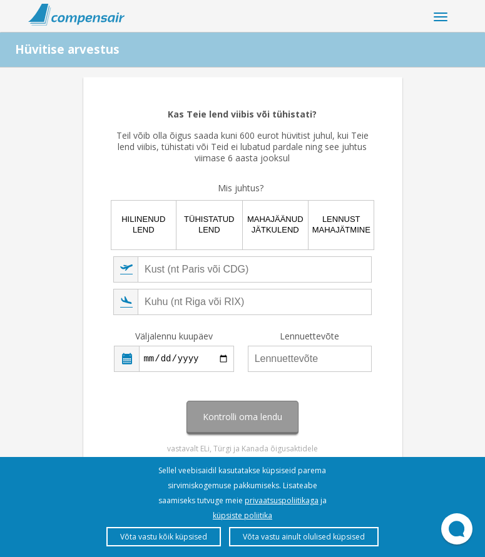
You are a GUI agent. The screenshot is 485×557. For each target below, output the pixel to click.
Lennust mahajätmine (341, 224)
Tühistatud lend (209, 224)
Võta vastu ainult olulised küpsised (304, 536)
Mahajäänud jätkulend (275, 224)
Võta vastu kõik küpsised (163, 536)
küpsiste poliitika (242, 515)
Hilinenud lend (143, 224)
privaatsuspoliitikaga (282, 500)
